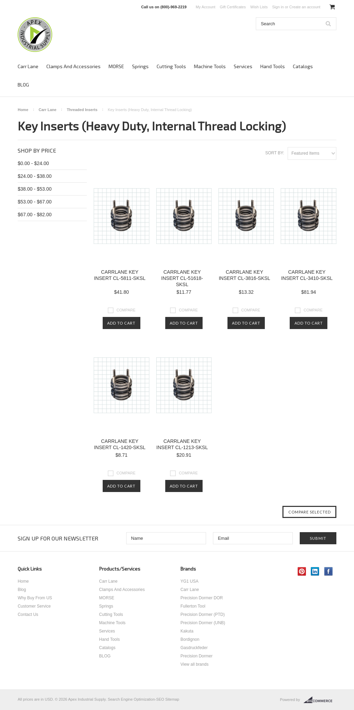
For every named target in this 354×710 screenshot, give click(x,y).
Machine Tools (210, 66)
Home (23, 110)
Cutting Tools (171, 66)
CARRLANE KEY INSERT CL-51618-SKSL (182, 278)
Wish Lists (259, 7)
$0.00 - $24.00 (33, 163)
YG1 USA (189, 581)
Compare (126, 310)
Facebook (328, 571)
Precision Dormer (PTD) (202, 614)
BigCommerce (320, 700)
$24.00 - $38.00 (35, 176)
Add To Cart (121, 323)
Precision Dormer (196, 656)
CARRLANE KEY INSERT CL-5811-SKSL (120, 275)
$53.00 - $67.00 (35, 201)
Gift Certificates (233, 7)
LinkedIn (315, 571)
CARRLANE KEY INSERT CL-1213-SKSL (182, 444)
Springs (140, 66)
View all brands (194, 664)
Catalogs (303, 66)
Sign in (278, 7)
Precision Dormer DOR (201, 597)
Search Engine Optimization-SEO (136, 699)
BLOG (23, 85)
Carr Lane (28, 66)
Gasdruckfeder (194, 647)
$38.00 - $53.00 (35, 189)
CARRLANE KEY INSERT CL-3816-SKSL (244, 275)
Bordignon (189, 639)
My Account (205, 7)
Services (243, 66)
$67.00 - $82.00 (35, 214)
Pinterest (302, 571)
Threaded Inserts (82, 110)
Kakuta (186, 631)
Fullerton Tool (192, 606)
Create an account (304, 7)
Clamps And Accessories (73, 66)
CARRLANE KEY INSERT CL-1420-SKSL (120, 444)
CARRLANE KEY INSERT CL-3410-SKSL (307, 275)
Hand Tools (272, 66)
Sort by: (274, 153)
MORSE (116, 66)
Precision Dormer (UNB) (202, 622)
